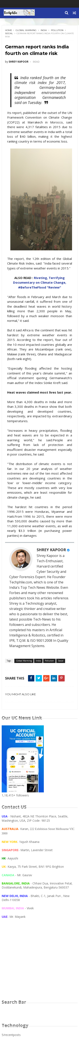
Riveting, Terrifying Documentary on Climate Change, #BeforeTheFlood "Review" (39, 282)
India (44, 30)
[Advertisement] (40, 963)
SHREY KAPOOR (51, 549)
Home (8, 30)
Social (9, 33)
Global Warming (26, 30)
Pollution (57, 30)
